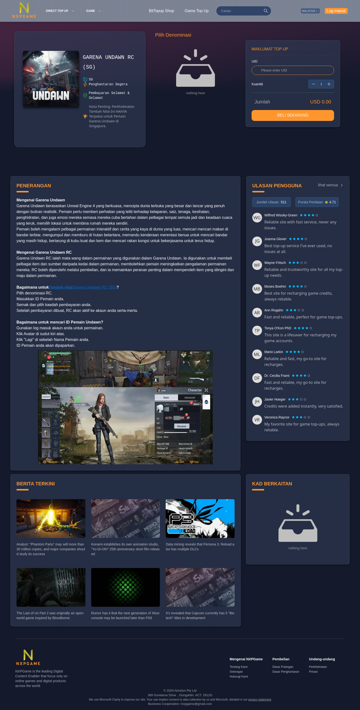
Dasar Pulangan (282, 667)
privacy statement (259, 699)
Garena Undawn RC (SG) (82, 287)
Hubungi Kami (239, 676)
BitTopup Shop (161, 11)
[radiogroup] (309, 215)
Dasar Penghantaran (285, 671)
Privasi (313, 671)
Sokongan (236, 671)
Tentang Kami (238, 667)
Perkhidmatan (318, 667)
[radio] (302, 215)
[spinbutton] (321, 84)
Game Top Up (197, 11)
